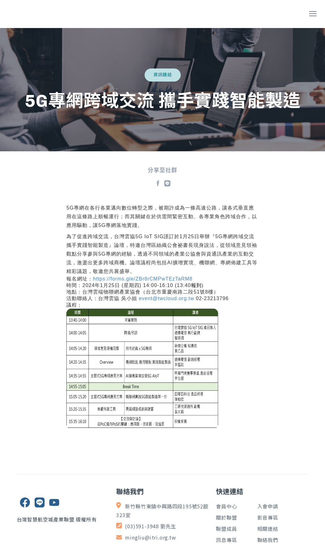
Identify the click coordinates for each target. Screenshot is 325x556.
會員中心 (226, 506)
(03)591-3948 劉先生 (150, 526)
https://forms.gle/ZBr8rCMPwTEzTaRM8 (143, 278)
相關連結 (267, 528)
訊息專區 (226, 540)
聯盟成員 (226, 528)
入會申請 (267, 506)
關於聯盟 (226, 517)
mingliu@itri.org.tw (150, 537)
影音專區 (267, 517)
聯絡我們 (267, 540)
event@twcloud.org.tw (166, 298)
